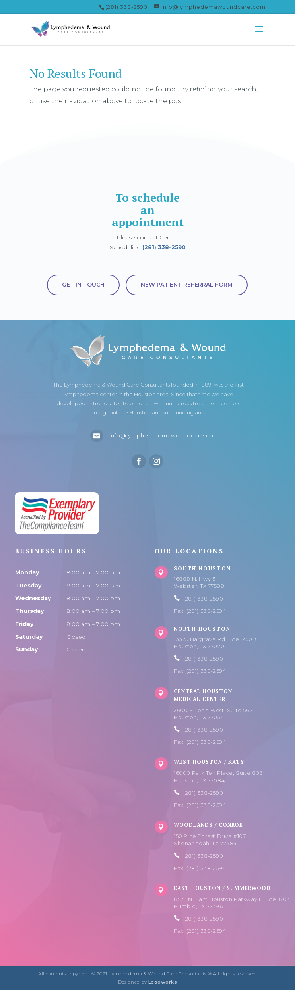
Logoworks (162, 982)
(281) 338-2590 (164, 247)
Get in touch (83, 284)
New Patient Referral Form (187, 284)
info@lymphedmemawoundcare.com (164, 435)
